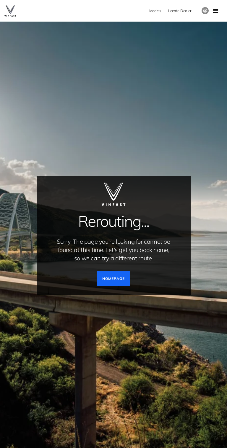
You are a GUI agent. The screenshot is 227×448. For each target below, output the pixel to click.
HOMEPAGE (113, 278)
